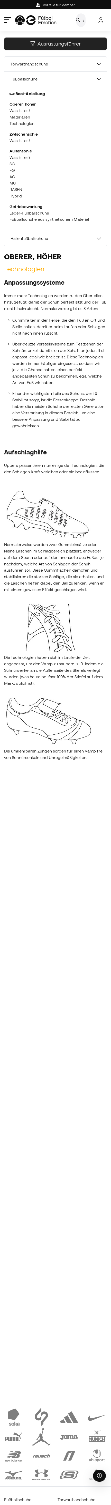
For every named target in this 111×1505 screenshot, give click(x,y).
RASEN (16, 189)
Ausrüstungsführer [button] (55, 44)
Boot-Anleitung (27, 93)
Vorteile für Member (55, 5)
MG (13, 183)
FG (12, 170)
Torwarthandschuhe (29, 64)
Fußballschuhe (24, 79)
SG (12, 163)
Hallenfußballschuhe (29, 238)
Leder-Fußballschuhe (29, 213)
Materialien (20, 117)
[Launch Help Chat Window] (99, 1476)
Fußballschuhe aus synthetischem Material (49, 219)
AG (12, 176)
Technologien (22, 123)
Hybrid (16, 196)
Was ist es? (20, 110)
